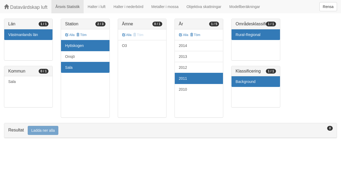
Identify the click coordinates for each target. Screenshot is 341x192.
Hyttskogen (74, 45)
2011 (183, 78)
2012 (183, 67)
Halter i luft (96, 7)
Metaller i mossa (164, 7)
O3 (124, 45)
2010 (183, 89)
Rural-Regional (248, 35)
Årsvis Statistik (67, 7)
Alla (70, 35)
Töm (81, 35)
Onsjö (70, 56)
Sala (12, 81)
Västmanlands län (23, 35)
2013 (183, 56)
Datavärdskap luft (25, 7)
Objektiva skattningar (203, 7)
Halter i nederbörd (128, 7)
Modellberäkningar (244, 7)
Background (245, 81)
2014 (183, 45)
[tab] (170, 130)
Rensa (328, 7)
